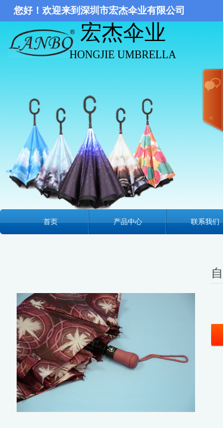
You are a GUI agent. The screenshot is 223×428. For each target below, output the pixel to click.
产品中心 (128, 222)
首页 (50, 222)
